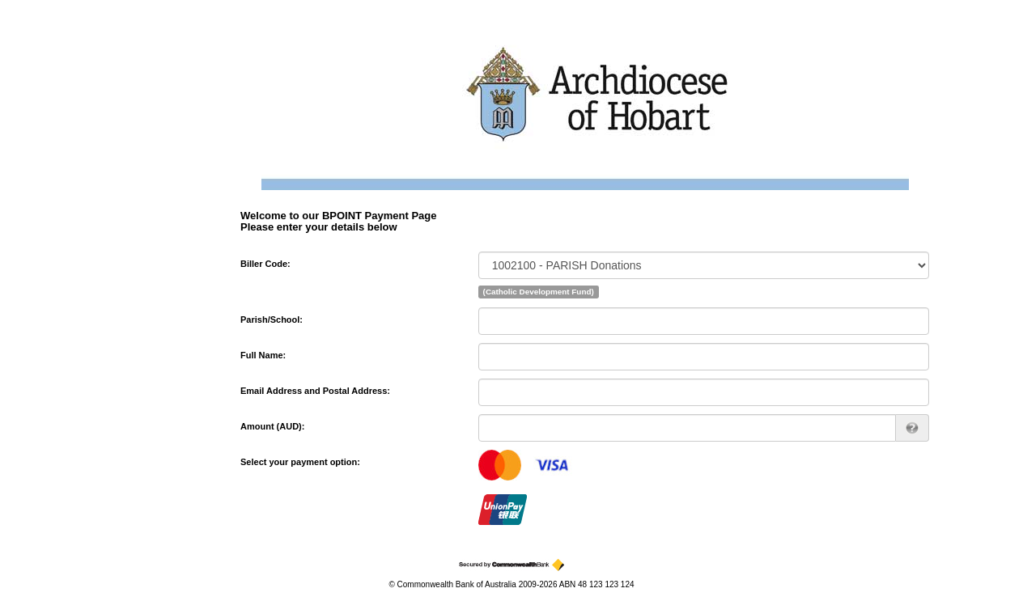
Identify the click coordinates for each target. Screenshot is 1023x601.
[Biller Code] (703, 265)
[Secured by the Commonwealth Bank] (511, 565)
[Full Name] (703, 356)
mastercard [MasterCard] (499, 465)
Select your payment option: (300, 462)
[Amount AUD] (687, 428)
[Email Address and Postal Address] (703, 392)
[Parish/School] (703, 321)
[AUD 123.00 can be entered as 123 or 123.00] (912, 427)
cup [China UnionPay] (502, 509)
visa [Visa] (553, 465)
